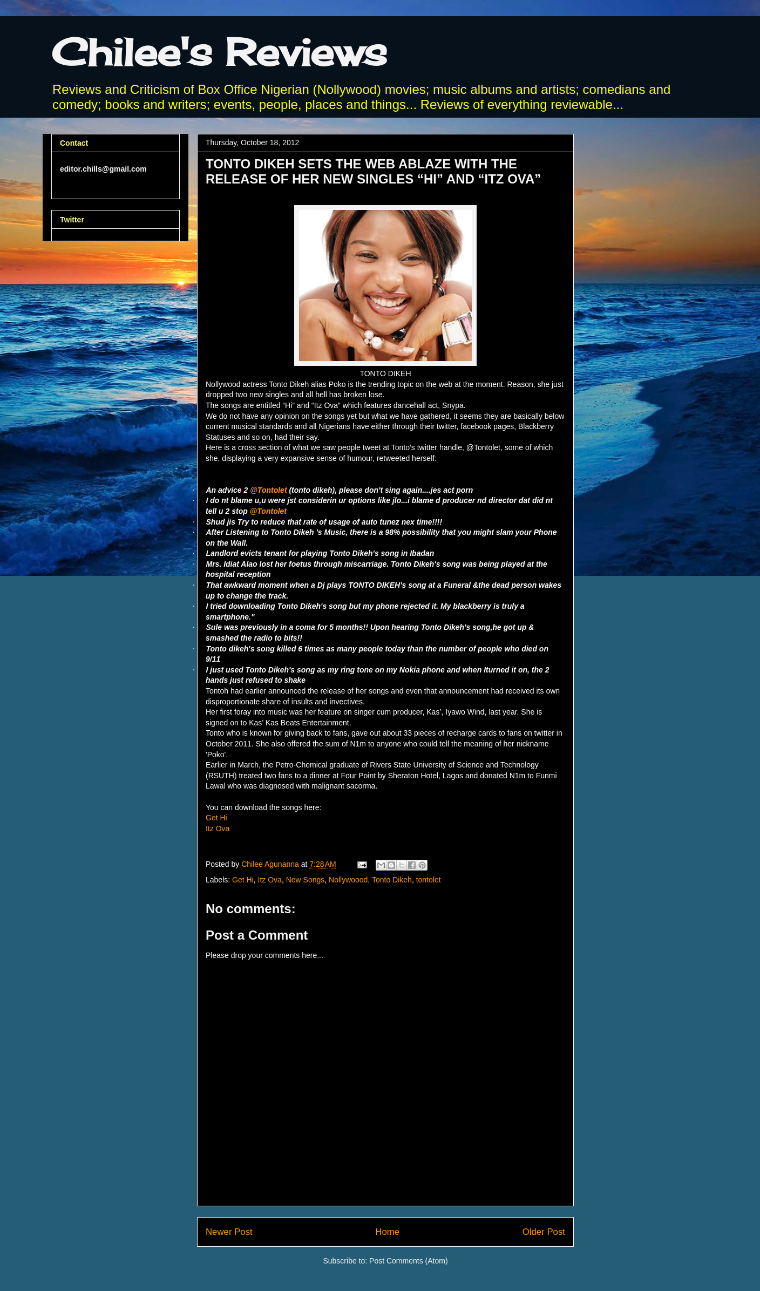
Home (387, 1232)
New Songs (305, 879)
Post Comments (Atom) (408, 1260)
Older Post (543, 1232)
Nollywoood (348, 879)
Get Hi (216, 817)
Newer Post (229, 1232)
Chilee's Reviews (219, 52)
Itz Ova (217, 828)
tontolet (428, 879)
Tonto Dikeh (392, 879)
